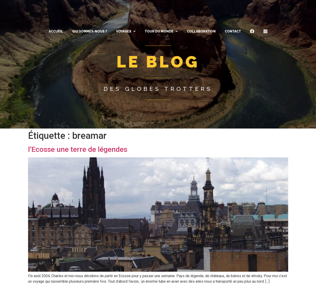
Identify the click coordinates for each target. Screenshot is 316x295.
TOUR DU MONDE (161, 31)
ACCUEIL (56, 31)
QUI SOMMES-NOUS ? (89, 31)
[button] (126, 31)
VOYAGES (126, 31)
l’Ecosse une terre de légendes (77, 149)
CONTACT (233, 31)
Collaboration (201, 31)
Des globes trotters (158, 88)
